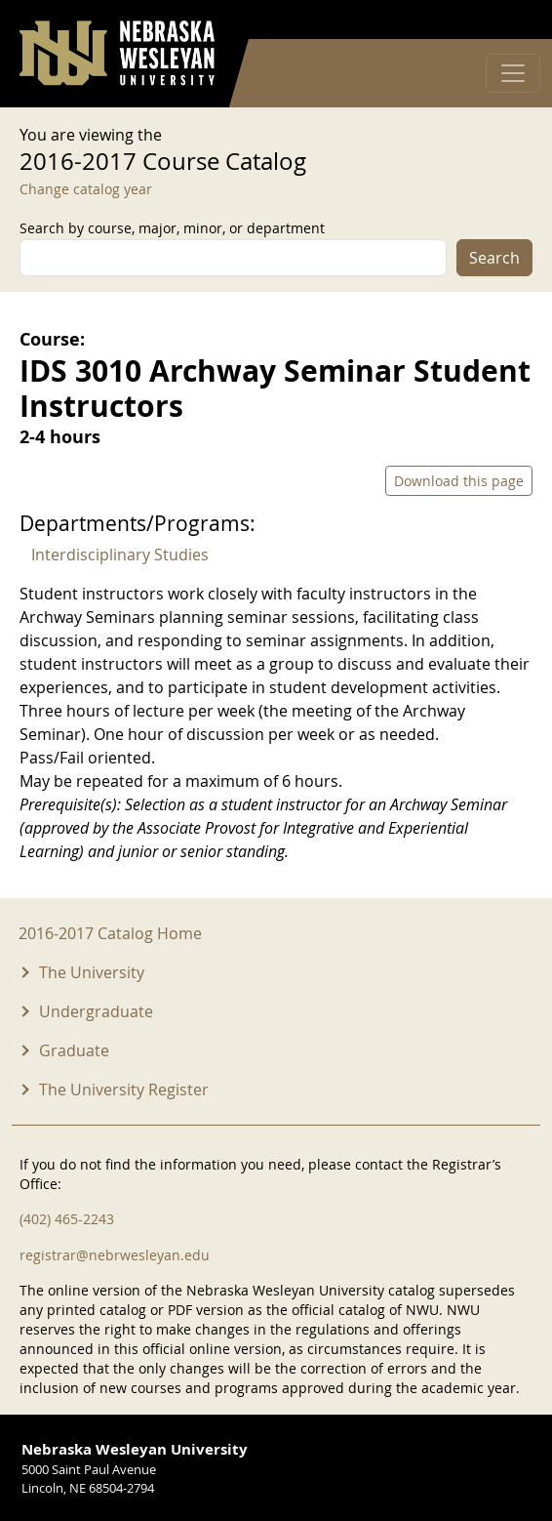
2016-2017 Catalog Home (110, 933)
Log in (507, 20)
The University (91, 972)
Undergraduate (96, 1011)
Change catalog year (86, 189)
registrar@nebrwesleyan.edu (115, 1255)
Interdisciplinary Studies (120, 554)
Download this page (459, 481)
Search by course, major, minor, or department (172, 228)
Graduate (74, 1050)
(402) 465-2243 (67, 1219)
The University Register (124, 1089)
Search (494, 257)
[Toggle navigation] (513, 73)
